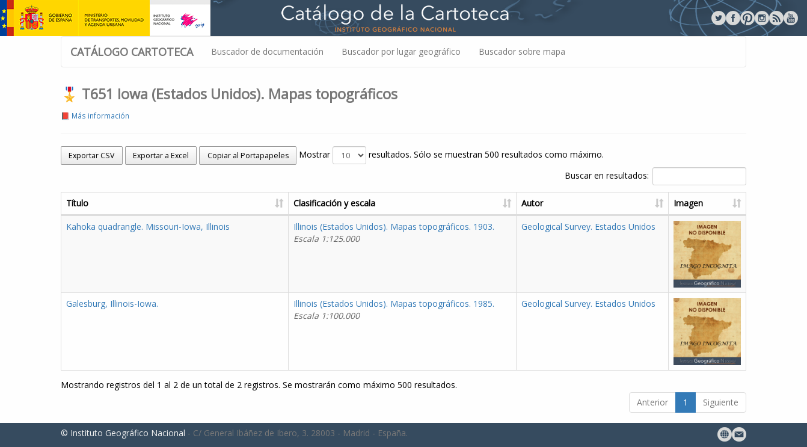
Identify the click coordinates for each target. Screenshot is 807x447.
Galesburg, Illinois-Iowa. (112, 303)
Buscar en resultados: (655, 176)
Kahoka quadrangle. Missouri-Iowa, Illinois (148, 226)
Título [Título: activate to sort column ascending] (77, 203)
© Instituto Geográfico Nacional (123, 433)
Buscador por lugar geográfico (401, 51)
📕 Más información (95, 115)
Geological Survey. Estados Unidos (588, 226)
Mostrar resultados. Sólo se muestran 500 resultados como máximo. (451, 155)
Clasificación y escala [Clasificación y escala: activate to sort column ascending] (334, 203)
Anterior (652, 402)
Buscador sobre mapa (522, 51)
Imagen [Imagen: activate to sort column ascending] (688, 203)
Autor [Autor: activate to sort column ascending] (532, 203)
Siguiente (720, 402)
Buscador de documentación (267, 51)
